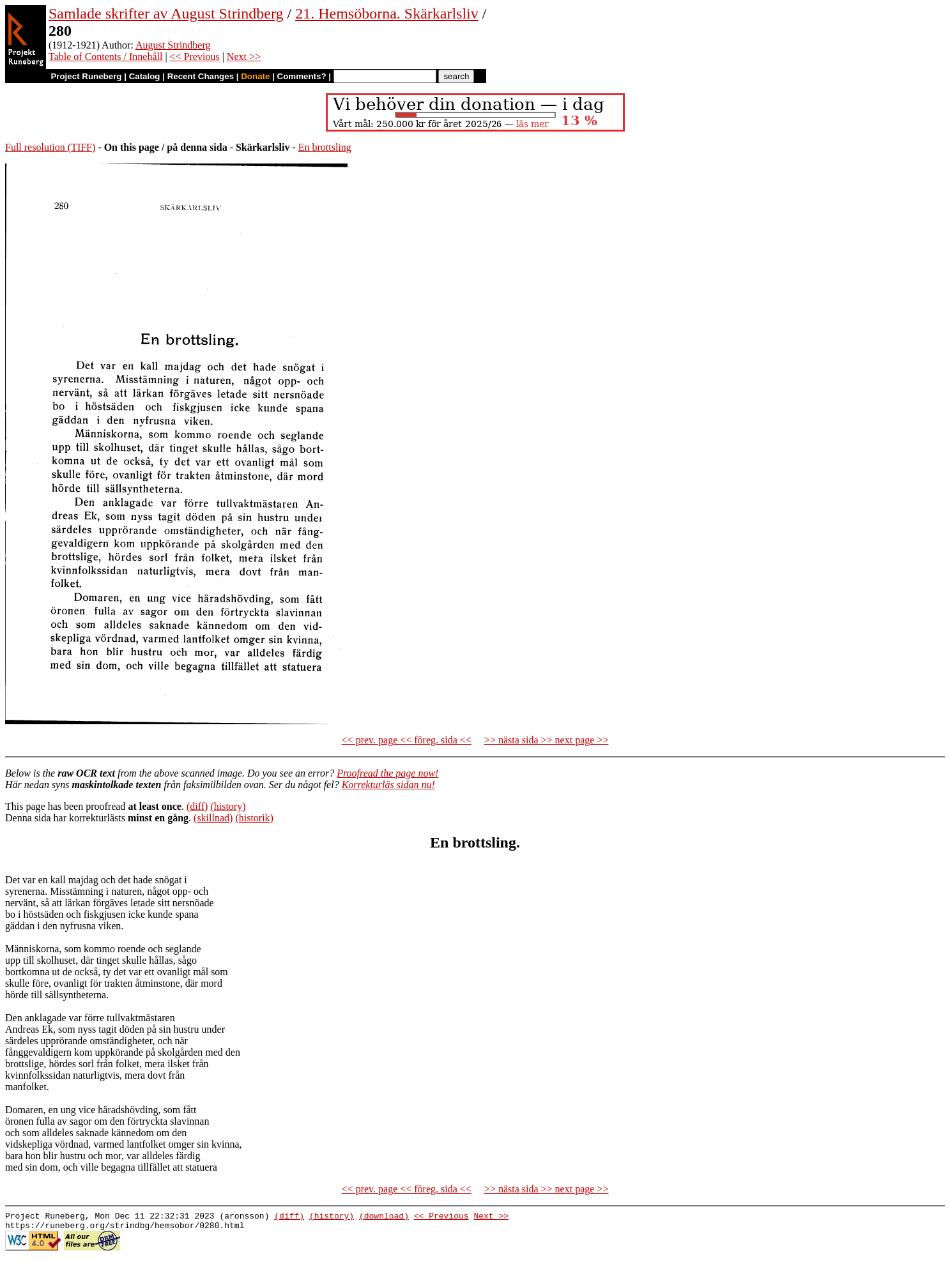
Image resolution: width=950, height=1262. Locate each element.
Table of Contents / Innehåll (105, 56)
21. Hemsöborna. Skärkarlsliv (387, 13)
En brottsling (324, 147)
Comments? (301, 76)
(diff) (197, 806)
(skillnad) (213, 817)
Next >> (244, 56)
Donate (255, 76)
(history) (227, 806)
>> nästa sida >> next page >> (546, 739)
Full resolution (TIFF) (50, 147)
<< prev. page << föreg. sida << (406, 739)
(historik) (254, 817)
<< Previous (195, 56)
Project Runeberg (85, 76)
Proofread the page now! (387, 773)
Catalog (144, 76)
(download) (384, 1217)
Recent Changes (200, 76)
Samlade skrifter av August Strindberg (166, 13)
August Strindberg (172, 45)
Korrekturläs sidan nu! (388, 784)
